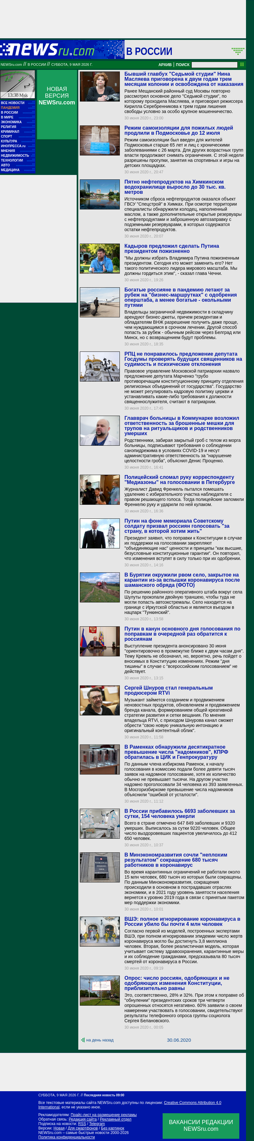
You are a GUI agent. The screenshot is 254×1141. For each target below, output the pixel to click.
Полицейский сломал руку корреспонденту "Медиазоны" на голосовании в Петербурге (179, 479)
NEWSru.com (11, 64)
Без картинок (112, 1128)
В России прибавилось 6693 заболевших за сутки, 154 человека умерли (179, 813)
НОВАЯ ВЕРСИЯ (57, 96)
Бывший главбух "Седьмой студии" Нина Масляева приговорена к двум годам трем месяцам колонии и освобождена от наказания (183, 79)
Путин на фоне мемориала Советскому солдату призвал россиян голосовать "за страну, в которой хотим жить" (176, 526)
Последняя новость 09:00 (104, 1095)
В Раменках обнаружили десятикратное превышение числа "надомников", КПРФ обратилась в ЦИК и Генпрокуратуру (176, 752)
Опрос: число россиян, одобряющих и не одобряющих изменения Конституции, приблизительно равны (176, 983)
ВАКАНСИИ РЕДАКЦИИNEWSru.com (201, 1125)
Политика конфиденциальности (66, 1137)
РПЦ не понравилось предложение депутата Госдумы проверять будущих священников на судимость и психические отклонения (183, 359)
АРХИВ (165, 65)
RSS (82, 1124)
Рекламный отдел (116, 1119)
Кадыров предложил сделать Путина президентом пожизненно (171, 248)
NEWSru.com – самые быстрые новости (73, 1132)
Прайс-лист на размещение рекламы (104, 1115)
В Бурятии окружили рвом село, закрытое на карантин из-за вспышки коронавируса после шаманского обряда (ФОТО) (182, 580)
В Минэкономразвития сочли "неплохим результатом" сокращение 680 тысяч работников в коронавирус (175, 860)
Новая (59, 1128)
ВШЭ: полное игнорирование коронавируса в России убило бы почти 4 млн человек (182, 921)
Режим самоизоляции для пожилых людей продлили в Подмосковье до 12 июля (178, 130)
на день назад (99, 1040)
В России (149, 51)
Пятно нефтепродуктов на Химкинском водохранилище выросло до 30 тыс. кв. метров (175, 187)
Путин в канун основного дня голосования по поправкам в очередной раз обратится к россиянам (182, 634)
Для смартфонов (83, 1128)
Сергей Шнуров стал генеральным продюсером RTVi (168, 690)
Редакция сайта (83, 1119)
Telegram (97, 1124)
